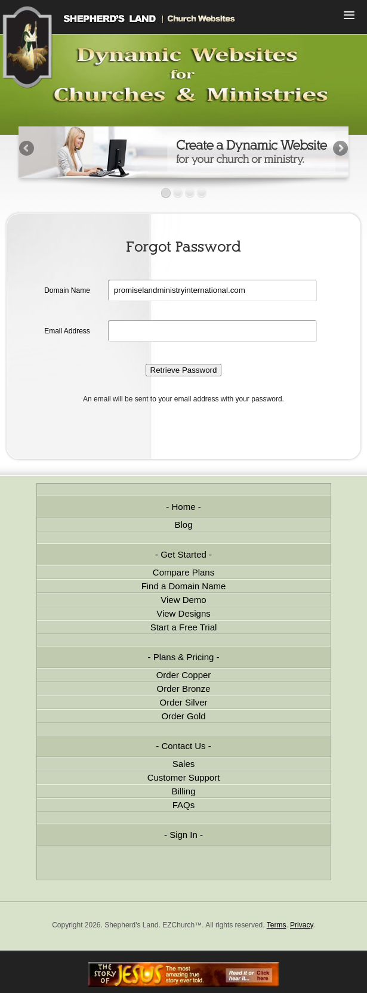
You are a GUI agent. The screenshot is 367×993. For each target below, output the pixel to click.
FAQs (183, 805)
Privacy (301, 925)
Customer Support (183, 777)
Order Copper (183, 675)
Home (183, 507)
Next (340, 149)
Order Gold (183, 716)
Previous (27, 149)
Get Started (183, 554)
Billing (183, 791)
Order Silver (183, 702)
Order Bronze (183, 688)
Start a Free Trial (183, 627)
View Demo (183, 600)
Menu (349, 16)
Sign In (183, 835)
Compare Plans (183, 572)
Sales (183, 764)
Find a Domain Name (183, 586)
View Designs (183, 613)
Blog (183, 524)
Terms (276, 925)
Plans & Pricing (183, 657)
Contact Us (183, 746)
